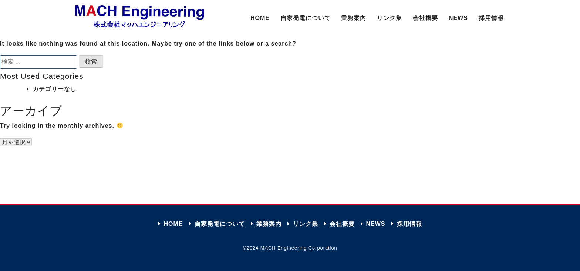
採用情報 (491, 18)
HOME (260, 18)
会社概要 (425, 18)
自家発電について (305, 18)
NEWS (458, 18)
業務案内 (353, 18)
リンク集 (389, 18)
